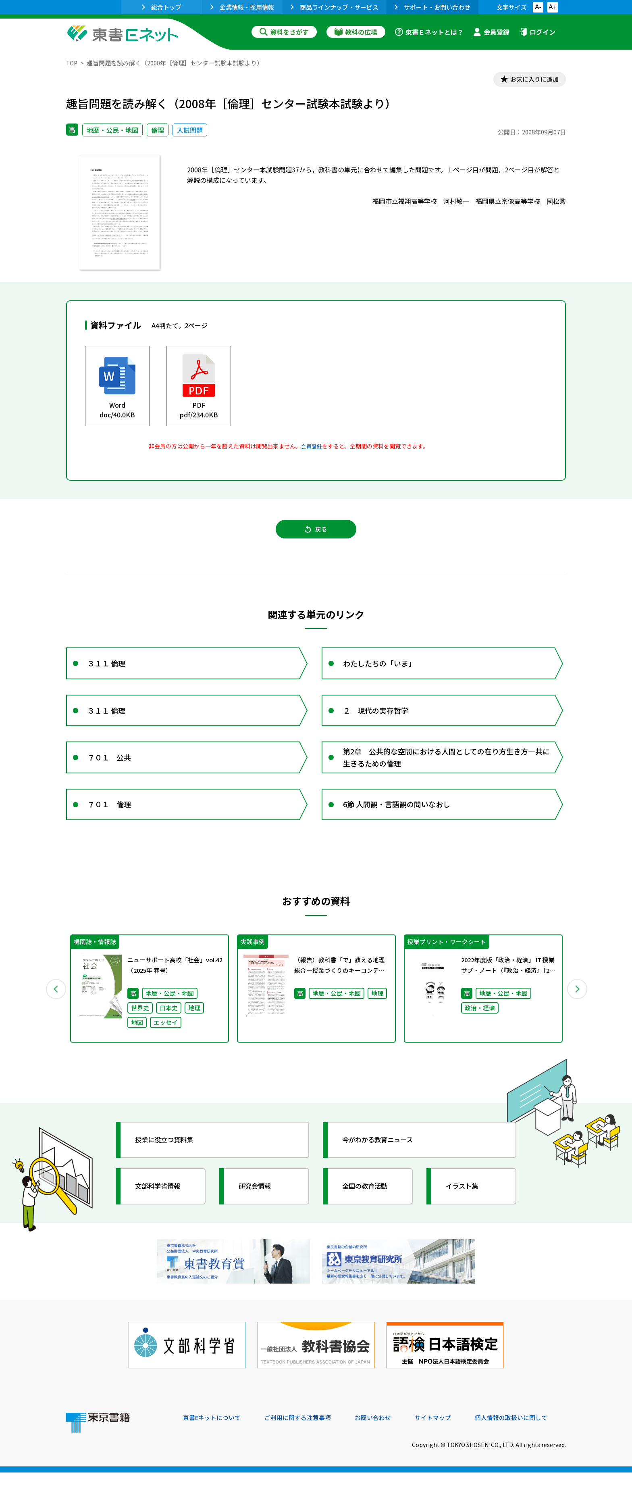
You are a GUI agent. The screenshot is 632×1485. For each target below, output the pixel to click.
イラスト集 (465, 1205)
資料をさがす (284, 32)
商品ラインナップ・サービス (334, 7)
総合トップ (161, 7)
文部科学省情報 (162, 1205)
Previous (54, 1007)
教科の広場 (356, 32)
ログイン (537, 32)
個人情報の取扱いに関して (527, 1430)
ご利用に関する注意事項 (304, 1430)
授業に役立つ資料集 (169, 1159)
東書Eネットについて (214, 1430)
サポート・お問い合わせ (432, 7)
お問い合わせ (383, 1430)
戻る (316, 533)
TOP (72, 63)
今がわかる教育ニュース (383, 1159)
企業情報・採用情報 (242, 7)
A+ (553, 7)
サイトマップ (445, 1430)
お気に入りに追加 (531, 80)
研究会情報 (258, 1205)
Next (577, 1007)
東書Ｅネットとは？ (429, 32)
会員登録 (491, 32)
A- (538, 7)
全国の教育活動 (369, 1205)
